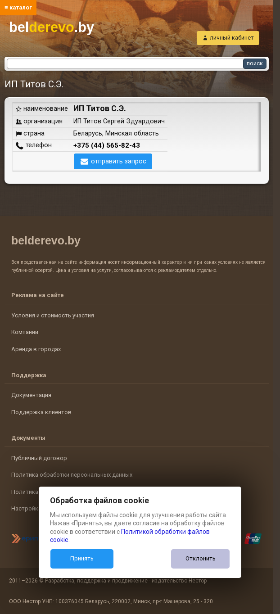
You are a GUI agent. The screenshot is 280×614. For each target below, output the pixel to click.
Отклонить (200, 558)
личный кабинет (232, 37)
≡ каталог (18, 7)
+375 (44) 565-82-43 (106, 145)
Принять (82, 558)
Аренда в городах (36, 349)
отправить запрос (118, 161)
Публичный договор (39, 458)
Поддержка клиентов (41, 412)
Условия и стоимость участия (52, 315)
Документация (31, 395)
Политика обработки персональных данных (71, 474)
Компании (24, 332)
